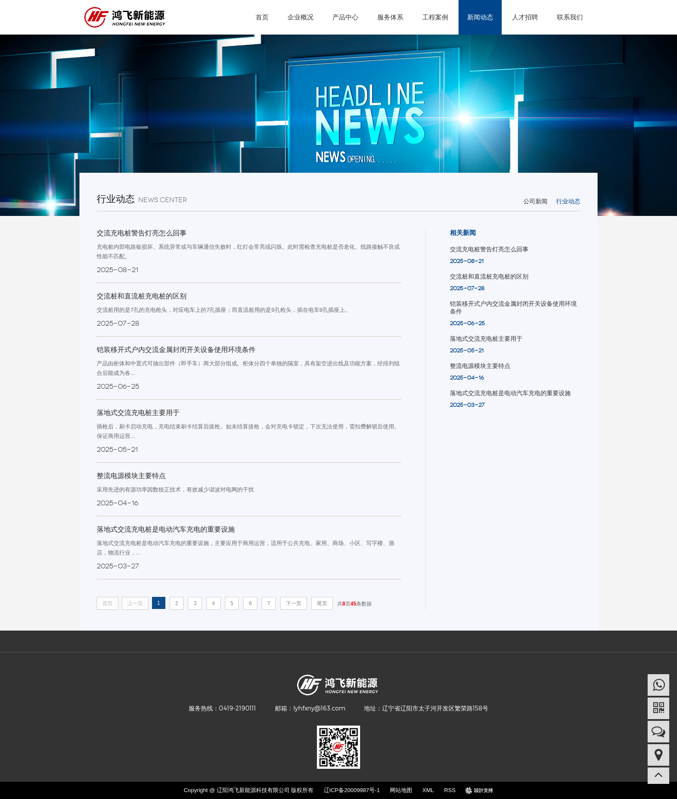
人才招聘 (525, 17)
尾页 (322, 603)
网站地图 (401, 790)
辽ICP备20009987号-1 (352, 790)
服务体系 (390, 17)
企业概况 (300, 17)
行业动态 (568, 201)
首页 (262, 17)
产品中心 (345, 17)
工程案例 (435, 17)
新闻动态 (480, 17)
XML (428, 790)
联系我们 (570, 17)
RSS (450, 790)
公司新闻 (535, 201)
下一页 (293, 603)
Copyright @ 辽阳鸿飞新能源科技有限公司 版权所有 (249, 790)
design (479, 790)
